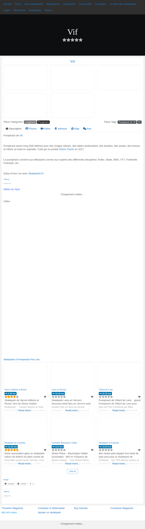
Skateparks (35, 10)
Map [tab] (75, 128)
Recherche (19, 10)
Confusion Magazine (121, 508)
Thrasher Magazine (12, 508)
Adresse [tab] (60, 128)
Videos (48, 10)
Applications (53, 4)
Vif (139, 122)
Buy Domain (81, 508)
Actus (18, 4)
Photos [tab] (31, 128)
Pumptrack (43, 122)
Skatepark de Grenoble (15, 442)
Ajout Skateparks (33, 4)
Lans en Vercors (59, 389)
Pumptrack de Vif (127, 122)
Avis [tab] (87, 128)
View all (72, 471)
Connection (85, 4)
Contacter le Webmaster (51, 508)
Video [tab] (45, 128)
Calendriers (69, 4)
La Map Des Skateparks (123, 4)
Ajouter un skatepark (49, 512)
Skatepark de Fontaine (109, 442)
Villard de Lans (106, 389)
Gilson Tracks (66, 149)
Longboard (30, 122)
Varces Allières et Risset (16, 389)
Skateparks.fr (35, 173)
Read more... (25, 410)
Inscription (100, 4)
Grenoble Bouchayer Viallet (64, 442)
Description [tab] (13, 128)
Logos (6, 10)
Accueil (7, 4)
